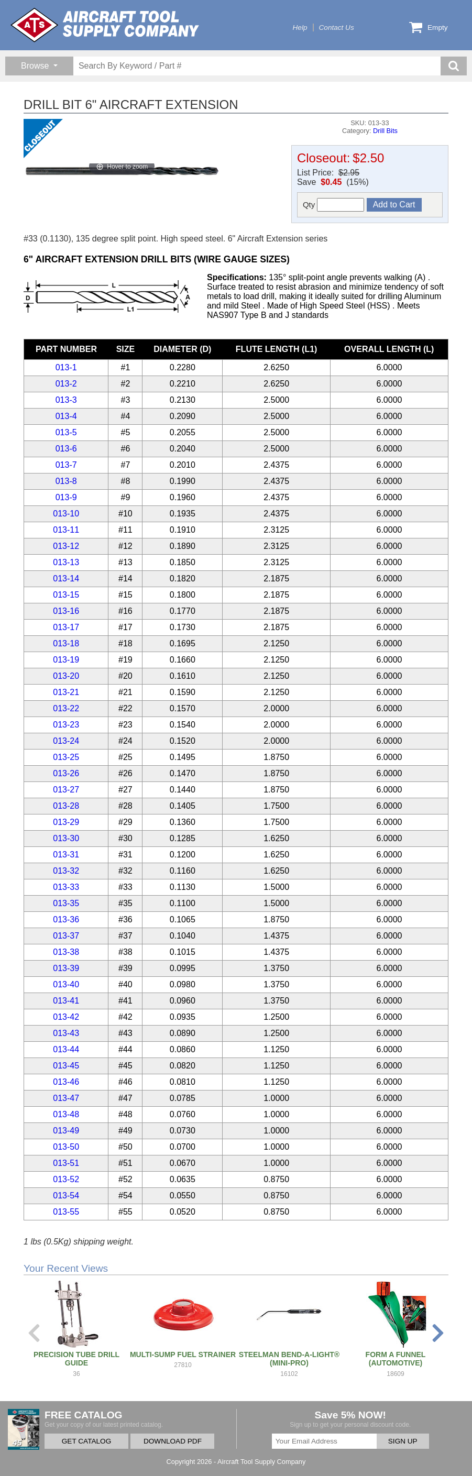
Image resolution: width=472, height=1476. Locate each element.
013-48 (66, 1114)
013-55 (66, 1211)
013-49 (66, 1130)
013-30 (66, 838)
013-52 (66, 1179)
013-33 (66, 887)
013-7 (66, 464)
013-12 (66, 546)
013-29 (66, 822)
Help (300, 27)
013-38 (66, 952)
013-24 (66, 740)
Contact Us (336, 27)
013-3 (66, 399)
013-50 (66, 1146)
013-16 (66, 611)
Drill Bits (385, 131)
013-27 (66, 789)
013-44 (66, 1049)
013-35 (66, 903)
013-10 (66, 513)
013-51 (66, 1163)
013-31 (66, 854)
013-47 (66, 1098)
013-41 (66, 1000)
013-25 (66, 757)
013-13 (66, 562)
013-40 (66, 984)
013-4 (66, 416)
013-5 (66, 432)
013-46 (66, 1081)
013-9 (66, 497)
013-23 (66, 724)
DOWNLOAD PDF (173, 1441)
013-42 (66, 1016)
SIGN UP (403, 1441)
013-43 (66, 1033)
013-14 (66, 578)
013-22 (66, 708)
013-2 (66, 383)
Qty (334, 205)
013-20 (66, 675)
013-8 (66, 481)
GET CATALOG (86, 1441)
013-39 (66, 968)
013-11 (66, 529)
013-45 (66, 1065)
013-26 (66, 773)
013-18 (66, 643)
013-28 (66, 805)
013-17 (66, 627)
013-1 (66, 367)
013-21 (66, 692)
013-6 (66, 448)
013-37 (66, 935)
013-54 (66, 1195)
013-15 (66, 594)
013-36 (66, 919)
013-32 (66, 870)
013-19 (66, 659)
